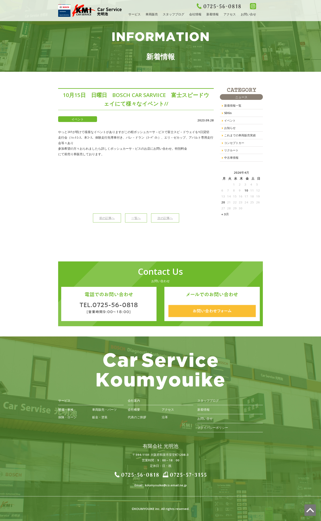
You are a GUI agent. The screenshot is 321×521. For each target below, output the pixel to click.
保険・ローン (67, 417)
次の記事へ (165, 218)
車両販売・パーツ (104, 409)
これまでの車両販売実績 (241, 137)
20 (223, 205)
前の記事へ (107, 218)
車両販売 (152, 14)
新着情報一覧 (233, 106)
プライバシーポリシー (212, 427)
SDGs (228, 113)
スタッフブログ (173, 14)
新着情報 (212, 14)
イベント (230, 121)
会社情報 (195, 14)
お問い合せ (248, 14)
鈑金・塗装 (99, 417)
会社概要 (134, 409)
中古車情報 (232, 160)
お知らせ (230, 129)
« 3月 (225, 217)
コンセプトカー (235, 145)
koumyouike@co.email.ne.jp (166, 485)
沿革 (165, 417)
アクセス (230, 14)
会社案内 (134, 400)
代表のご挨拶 (137, 417)
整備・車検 (65, 409)
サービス (134, 14)
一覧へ (136, 218)
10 (246, 193)
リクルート (232, 152)
